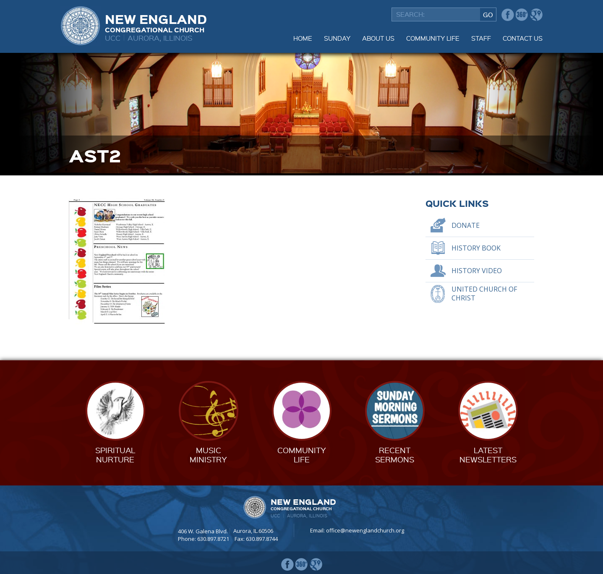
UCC (112, 37)
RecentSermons (394, 454)
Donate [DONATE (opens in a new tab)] (466, 225)
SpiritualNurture (115, 454)
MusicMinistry (208, 454)
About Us (378, 38)
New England (156, 22)
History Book (476, 248)
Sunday (337, 38)
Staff (481, 38)
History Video (477, 270)
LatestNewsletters (488, 454)
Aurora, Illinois (160, 37)
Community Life (432, 38)
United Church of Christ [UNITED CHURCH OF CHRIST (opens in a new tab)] (484, 293)
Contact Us (523, 38)
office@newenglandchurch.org (365, 530)
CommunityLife (301, 454)
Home (302, 38)
